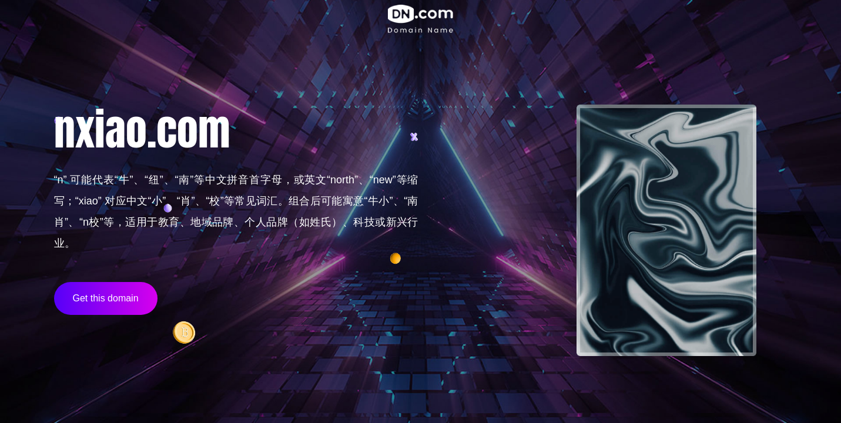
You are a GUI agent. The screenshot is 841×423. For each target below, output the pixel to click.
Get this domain (106, 298)
